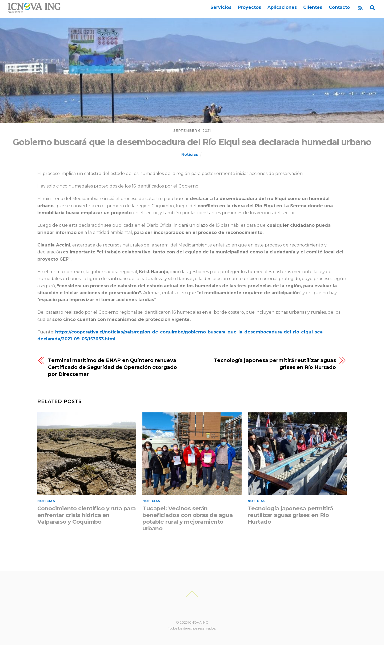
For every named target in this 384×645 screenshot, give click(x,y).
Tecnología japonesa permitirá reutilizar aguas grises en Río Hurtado (275, 363)
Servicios (220, 7)
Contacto (339, 7)
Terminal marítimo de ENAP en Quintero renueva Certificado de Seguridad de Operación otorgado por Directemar (112, 367)
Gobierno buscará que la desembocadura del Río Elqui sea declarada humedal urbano (192, 142)
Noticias (189, 154)
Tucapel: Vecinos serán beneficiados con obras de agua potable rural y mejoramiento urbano (187, 518)
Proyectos (249, 7)
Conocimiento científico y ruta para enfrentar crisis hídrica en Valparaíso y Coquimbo (86, 515)
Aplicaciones (282, 7)
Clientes (312, 7)
